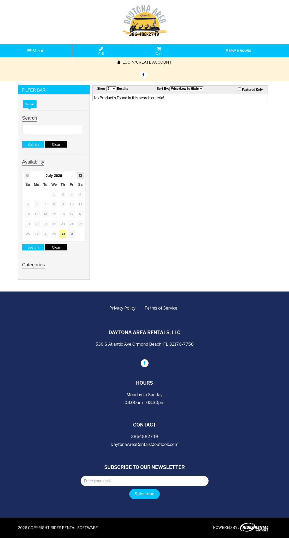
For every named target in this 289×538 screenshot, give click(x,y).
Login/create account (144, 62)
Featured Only (250, 89)
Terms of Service (160, 308)
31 (71, 234)
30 (63, 234)
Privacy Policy (122, 308)
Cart (159, 51)
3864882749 (144, 436)
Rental (30, 104)
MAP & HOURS (238, 51)
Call (101, 51)
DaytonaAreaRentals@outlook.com (145, 444)
